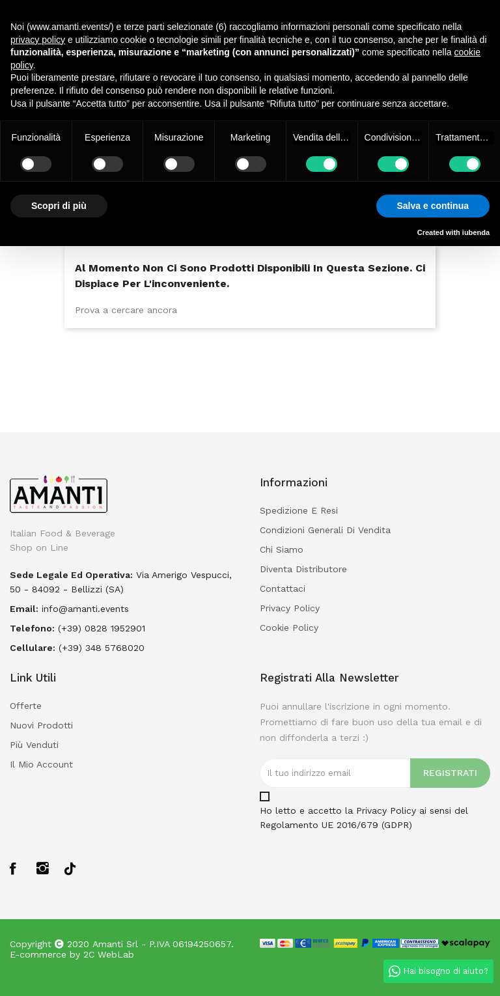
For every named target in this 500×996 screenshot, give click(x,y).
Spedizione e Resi (299, 510)
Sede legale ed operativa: (71, 575)
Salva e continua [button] (433, 206)
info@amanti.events (85, 608)
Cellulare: (32, 648)
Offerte (26, 705)
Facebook (16, 868)
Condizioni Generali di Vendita (325, 530)
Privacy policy (290, 608)
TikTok (70, 867)
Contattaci (282, 588)
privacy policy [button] (37, 40)
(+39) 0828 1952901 (101, 628)
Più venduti (34, 745)
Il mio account (41, 764)
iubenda (476, 232)
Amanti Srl (115, 944)
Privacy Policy (386, 810)
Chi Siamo (281, 549)
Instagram (43, 868)
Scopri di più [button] (59, 206)
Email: (24, 608)
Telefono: (32, 628)
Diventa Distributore (303, 569)
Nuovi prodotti (41, 725)
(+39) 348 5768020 (102, 648)
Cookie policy (289, 627)
